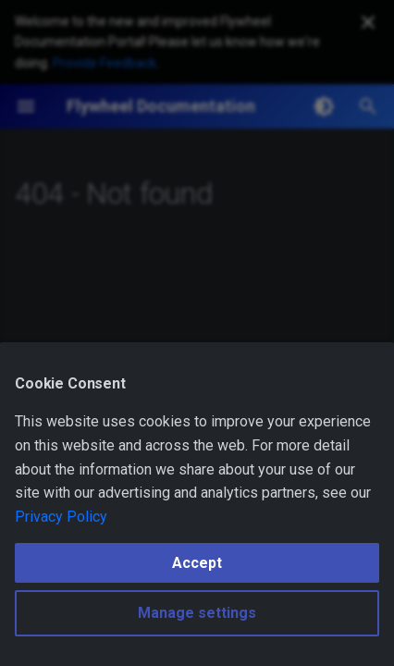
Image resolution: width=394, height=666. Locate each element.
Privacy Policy (61, 516)
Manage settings (197, 613)
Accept (197, 563)
